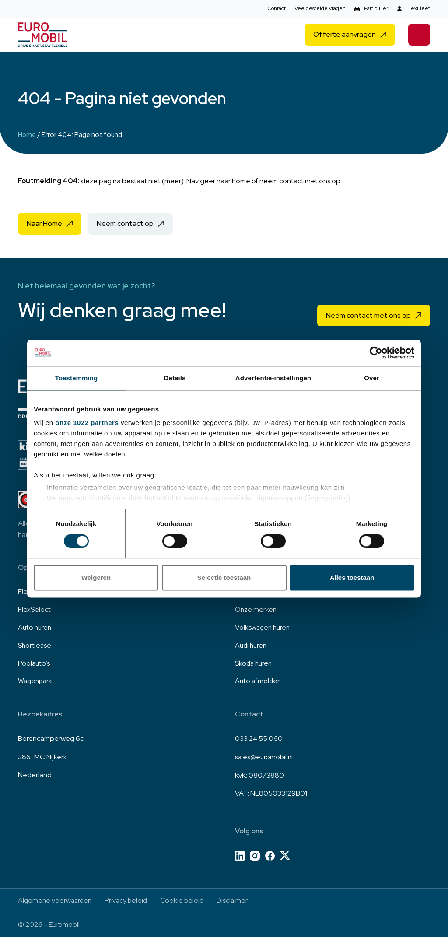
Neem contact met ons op (368, 313)
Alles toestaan (352, 577)
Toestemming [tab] (76, 378)
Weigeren (96, 577)
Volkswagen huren (263, 626)
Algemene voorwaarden (56, 900)
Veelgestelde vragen (320, 8)
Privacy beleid (129, 900)
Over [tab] (371, 378)
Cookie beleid (186, 900)
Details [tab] (175, 378)
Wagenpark (36, 681)
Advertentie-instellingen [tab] (273, 378)
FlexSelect (34, 608)
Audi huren (252, 644)
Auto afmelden (259, 681)
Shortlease (35, 644)
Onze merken (256, 608)
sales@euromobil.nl (264, 756)
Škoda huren (254, 662)
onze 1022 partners (87, 422)
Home (27, 134)
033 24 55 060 (259, 738)
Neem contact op (125, 223)
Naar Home (44, 223)
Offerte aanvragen (344, 35)
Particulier (376, 8)
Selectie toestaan (224, 577)
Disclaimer (237, 900)
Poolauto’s (34, 662)
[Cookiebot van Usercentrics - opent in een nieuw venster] (376, 352)
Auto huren (35, 626)
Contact (277, 8)
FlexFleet (418, 8)
